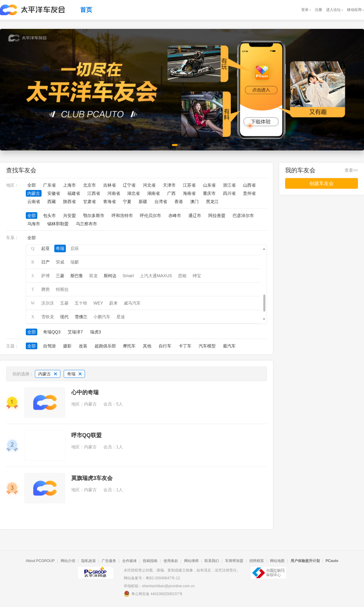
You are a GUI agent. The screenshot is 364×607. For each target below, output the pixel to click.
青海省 (109, 201)
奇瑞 (60, 248)
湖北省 (133, 193)
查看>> (351, 170)
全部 (31, 185)
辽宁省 (129, 185)
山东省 (209, 185)
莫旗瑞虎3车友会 (92, 478)
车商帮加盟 (234, 561)
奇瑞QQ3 (52, 331)
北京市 (89, 185)
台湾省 (160, 201)
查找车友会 (21, 170)
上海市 (69, 185)
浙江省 (229, 185)
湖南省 (153, 193)
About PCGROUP (40, 561)
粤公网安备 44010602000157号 (153, 594)
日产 (45, 262)
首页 (86, 9)
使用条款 (170, 561)
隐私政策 (88, 561)
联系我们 (211, 561)
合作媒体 (129, 561)
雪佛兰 (81, 316)
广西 (171, 193)
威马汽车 (132, 303)
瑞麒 (74, 262)
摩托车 (129, 345)
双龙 (93, 275)
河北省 (149, 185)
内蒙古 (33, 193)
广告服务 (109, 561)
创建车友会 (321, 183)
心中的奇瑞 (85, 392)
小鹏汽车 (101, 316)
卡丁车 (185, 345)
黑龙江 (212, 201)
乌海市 (33, 223)
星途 (120, 316)
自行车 (165, 345)
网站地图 (277, 561)
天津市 (169, 185)
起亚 (45, 248)
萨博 (45, 275)
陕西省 (69, 201)
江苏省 (189, 185)
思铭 (182, 275)
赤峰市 (174, 215)
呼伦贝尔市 (150, 215)
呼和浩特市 (122, 215)
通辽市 (194, 215)
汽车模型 (207, 345)
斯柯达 (110, 275)
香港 (178, 201)
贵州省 (249, 193)
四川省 (229, 193)
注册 (318, 10)
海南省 (189, 193)
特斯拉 (62, 289)
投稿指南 (150, 561)
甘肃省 (89, 201)
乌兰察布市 (86, 223)
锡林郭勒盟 (58, 223)
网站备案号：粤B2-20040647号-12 (152, 578)
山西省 (249, 185)
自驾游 (49, 345)
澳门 (194, 201)
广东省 (49, 185)
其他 (147, 345)
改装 (83, 345)
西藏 (51, 201)
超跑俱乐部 (105, 345)
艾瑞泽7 (75, 331)
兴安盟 (69, 215)
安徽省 (53, 193)
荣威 (60, 262)
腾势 (45, 289)
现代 (64, 316)
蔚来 (113, 303)
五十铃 (81, 303)
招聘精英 (256, 561)
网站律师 (191, 561)
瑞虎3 (95, 331)
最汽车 (229, 345)
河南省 (113, 193)
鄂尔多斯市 (93, 215)
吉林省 (109, 185)
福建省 (73, 193)
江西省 (93, 193)
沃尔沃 (47, 303)
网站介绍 (68, 561)
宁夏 (127, 201)
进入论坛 (333, 10)
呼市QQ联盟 (86, 435)
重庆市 (209, 193)
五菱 (64, 303)
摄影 (67, 345)
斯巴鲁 (76, 275)
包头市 (49, 215)
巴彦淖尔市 (243, 215)
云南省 (33, 201)
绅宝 (197, 275)
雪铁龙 (47, 316)
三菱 (60, 275)
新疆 (143, 201)
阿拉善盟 (216, 215)
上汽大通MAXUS (156, 275)
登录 (304, 10)
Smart (128, 275)
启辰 (74, 248)
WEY (98, 303)
